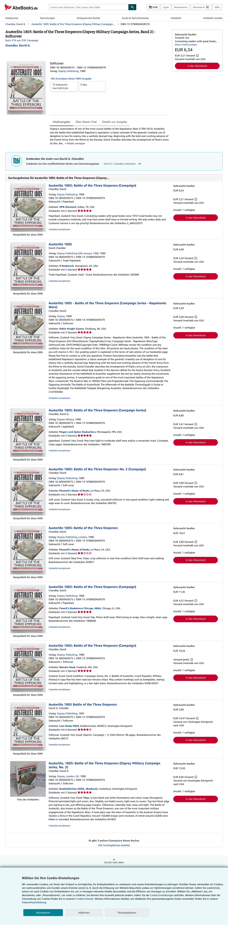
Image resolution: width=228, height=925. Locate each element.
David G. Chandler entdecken (123, 164)
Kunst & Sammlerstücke (135, 17)
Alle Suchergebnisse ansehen (114, 845)
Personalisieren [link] (127, 912)
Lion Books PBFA (69, 725)
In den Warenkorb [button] (197, 65)
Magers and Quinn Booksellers (77, 431)
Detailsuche (11, 17)
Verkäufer (176, 17)
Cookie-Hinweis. (85, 898)
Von (64, 86)
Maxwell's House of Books (74, 490)
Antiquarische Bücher (88, 17)
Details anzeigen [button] (76, 143)
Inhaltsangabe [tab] (61, 122)
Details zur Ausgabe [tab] (114, 122)
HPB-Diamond (67, 206)
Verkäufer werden (213, 17)
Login (166, 7)
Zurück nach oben (114, 862)
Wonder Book (67, 667)
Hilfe (217, 7)
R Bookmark (66, 265)
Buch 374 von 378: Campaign (21, 40)
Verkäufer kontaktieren (59, 229)
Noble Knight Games (71, 328)
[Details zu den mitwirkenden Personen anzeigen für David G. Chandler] (17, 45)
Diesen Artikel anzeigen (186, 44)
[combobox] (88, 7)
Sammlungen (47, 17)
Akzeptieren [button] (43, 912)
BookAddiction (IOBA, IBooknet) (78, 788)
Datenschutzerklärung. (34, 902)
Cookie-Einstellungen (162, 895)
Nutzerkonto (181, 7)
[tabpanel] (109, 136)
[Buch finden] (132, 7)
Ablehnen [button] (84, 912)
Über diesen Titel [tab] (86, 122)
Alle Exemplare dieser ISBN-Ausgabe (71, 78)
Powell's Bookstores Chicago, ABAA (80, 608)
